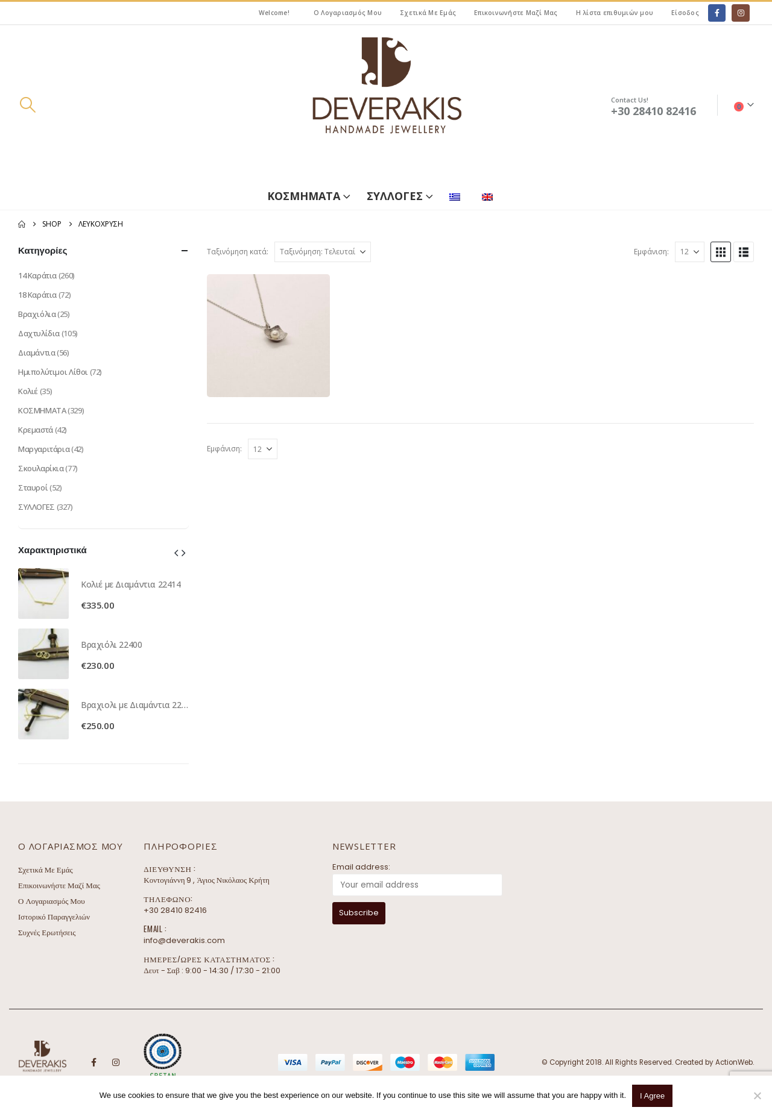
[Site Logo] (386, 105)
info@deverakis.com (184, 940)
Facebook (93, 1062)
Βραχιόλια (37, 314)
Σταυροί (33, 487)
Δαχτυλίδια (39, 333)
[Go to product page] (43, 593)
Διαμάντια (36, 352)
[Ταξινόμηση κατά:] (322, 252)
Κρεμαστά (35, 429)
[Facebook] (717, 13)
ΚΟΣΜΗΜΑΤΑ (303, 196)
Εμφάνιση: (651, 251)
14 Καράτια (37, 275)
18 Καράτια (37, 294)
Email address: (361, 867)
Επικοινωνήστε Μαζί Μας (516, 12)
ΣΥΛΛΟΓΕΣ (395, 196)
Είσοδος (685, 12)
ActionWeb (734, 1062)
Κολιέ (28, 391)
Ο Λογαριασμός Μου (348, 12)
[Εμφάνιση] (689, 252)
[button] (27, 105)
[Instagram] (740, 13)
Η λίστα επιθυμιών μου (614, 12)
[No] (757, 1095)
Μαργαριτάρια (43, 449)
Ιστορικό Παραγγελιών (54, 917)
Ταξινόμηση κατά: (237, 251)
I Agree (652, 1095)
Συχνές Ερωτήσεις (46, 932)
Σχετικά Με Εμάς (428, 12)
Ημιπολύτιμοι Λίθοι (53, 371)
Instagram (116, 1062)
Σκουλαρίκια (41, 468)
